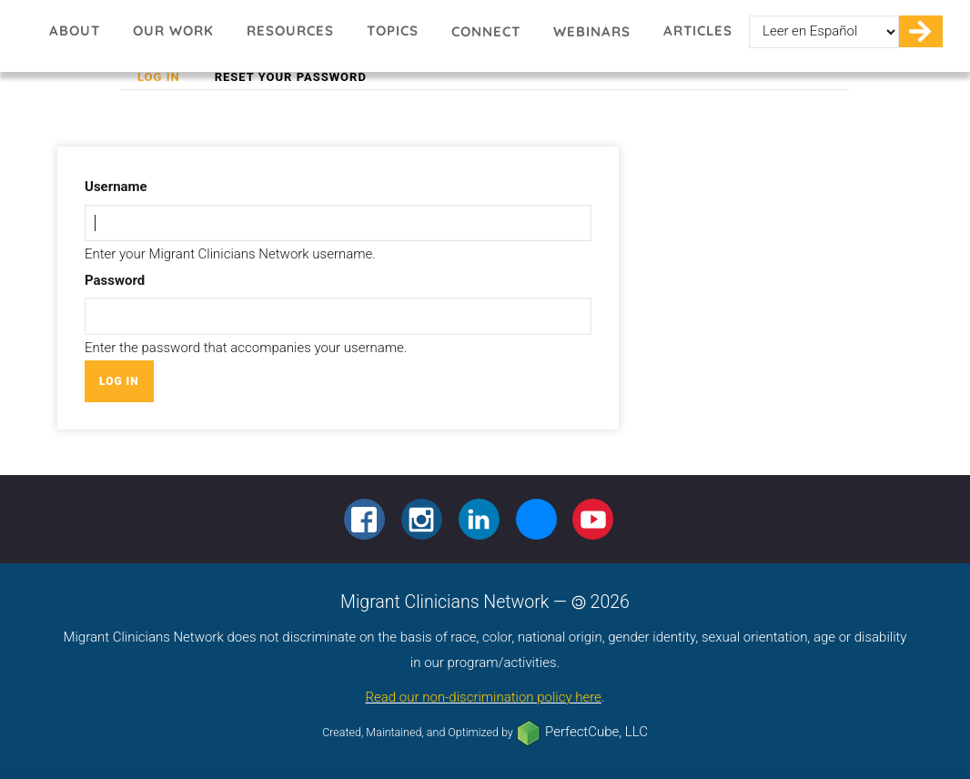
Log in (167, 77)
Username (116, 186)
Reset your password (291, 77)
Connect (485, 31)
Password (115, 280)
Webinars (592, 31)
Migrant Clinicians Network (23, 37)
